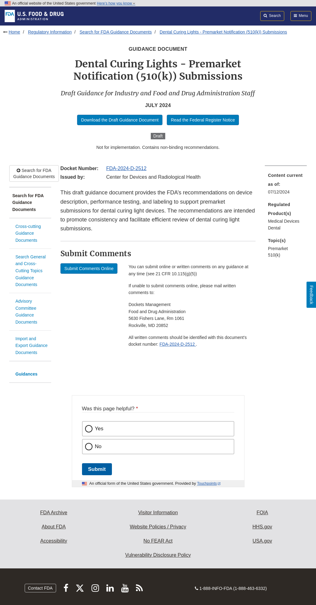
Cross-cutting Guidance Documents (28, 233)
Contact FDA (40, 588)
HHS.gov (262, 526)
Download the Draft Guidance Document (119, 119)
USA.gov (262, 540)
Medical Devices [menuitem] (283, 221)
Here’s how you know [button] (116, 3)
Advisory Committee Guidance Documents (26, 311)
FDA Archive (53, 512)
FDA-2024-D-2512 (126, 168)
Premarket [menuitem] (278, 248)
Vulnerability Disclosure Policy (158, 555)
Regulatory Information (50, 32)
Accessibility (53, 540)
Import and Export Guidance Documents (31, 345)
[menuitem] (286, 185)
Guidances (26, 374)
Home (14, 32)
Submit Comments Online (89, 268)
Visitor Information (158, 512)
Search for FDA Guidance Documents (116, 32)
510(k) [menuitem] (274, 255)
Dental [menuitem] (274, 227)
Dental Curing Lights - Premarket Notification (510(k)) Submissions (223, 32)
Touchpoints (207, 483)
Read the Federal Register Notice (203, 119)
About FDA (54, 526)
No (98, 446)
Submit (97, 469)
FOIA (262, 512)
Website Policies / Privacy (158, 526)
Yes (99, 429)
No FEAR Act (157, 540)
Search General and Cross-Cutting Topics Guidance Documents (30, 270)
